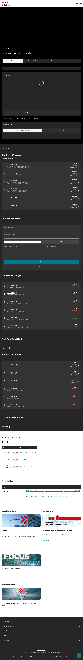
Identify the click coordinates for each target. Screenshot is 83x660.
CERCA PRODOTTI (11, 218)
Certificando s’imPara (25, 459)
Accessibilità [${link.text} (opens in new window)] (55, 656)
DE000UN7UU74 (11, 164)
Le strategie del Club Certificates (28, 452)
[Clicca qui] (21, 528)
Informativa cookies (35, 656)
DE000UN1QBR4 (11, 372)
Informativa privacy (46, 656)
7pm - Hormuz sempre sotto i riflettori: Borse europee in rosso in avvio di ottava (46, 496)
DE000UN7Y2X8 (11, 380)
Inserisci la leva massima (49, 246)
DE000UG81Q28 (11, 173)
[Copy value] (16, 164)
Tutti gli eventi (6, 472)
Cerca (41, 262)
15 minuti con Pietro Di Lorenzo (28, 466)
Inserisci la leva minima (10, 246)
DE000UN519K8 (11, 180)
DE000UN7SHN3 (11, 404)
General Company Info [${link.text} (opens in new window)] (18, 656)
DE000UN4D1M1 (11, 205)
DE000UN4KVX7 (11, 285)
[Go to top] (79, 655)
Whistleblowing (63, 656)
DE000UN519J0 (11, 188)
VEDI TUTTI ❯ (6, 348)
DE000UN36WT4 (11, 364)
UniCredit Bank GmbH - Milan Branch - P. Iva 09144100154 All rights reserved (43, 652)
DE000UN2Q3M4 (11, 301)
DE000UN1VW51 (11, 292)
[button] (13, 61)
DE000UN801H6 (11, 396)
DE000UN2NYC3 (11, 309)
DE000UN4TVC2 (11, 388)
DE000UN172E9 (11, 325)
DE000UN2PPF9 (11, 317)
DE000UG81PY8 (11, 197)
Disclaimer (27, 656)
